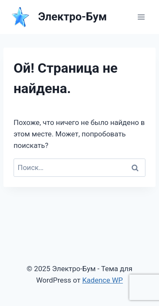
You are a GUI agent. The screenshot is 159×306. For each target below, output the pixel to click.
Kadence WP (102, 280)
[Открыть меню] (141, 16)
